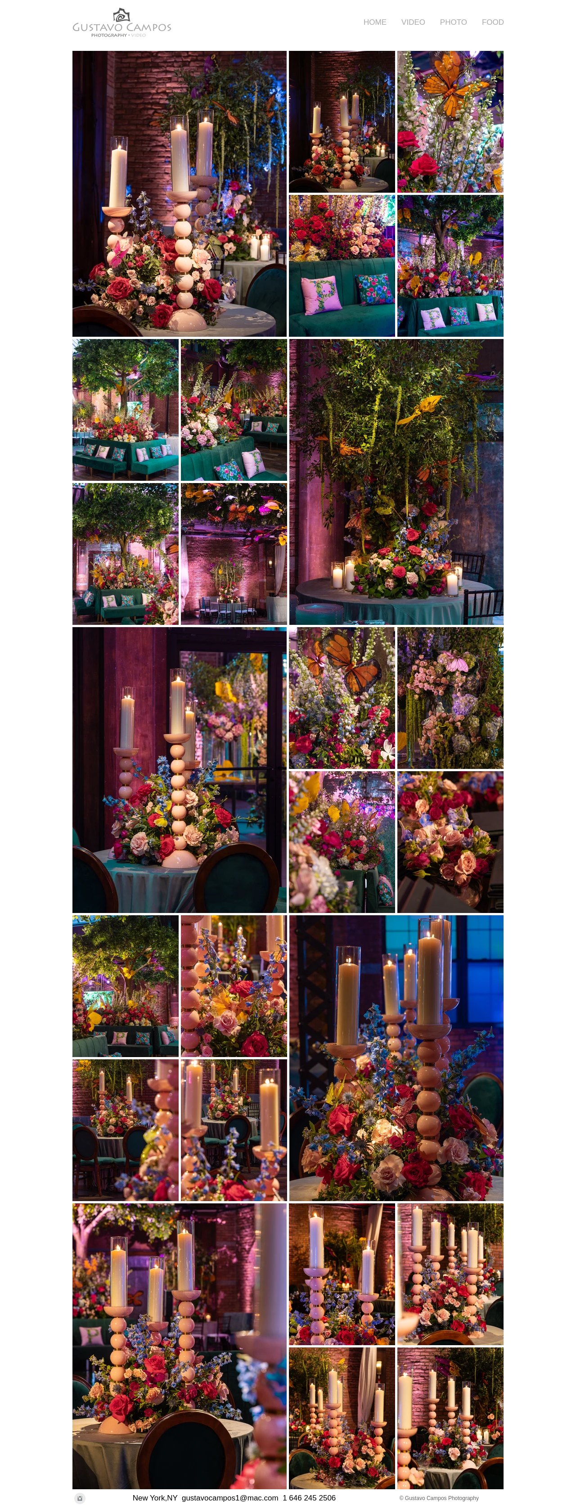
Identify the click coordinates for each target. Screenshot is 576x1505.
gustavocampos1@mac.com (230, 1498)
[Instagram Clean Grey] (80, 1498)
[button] (410, 22)
